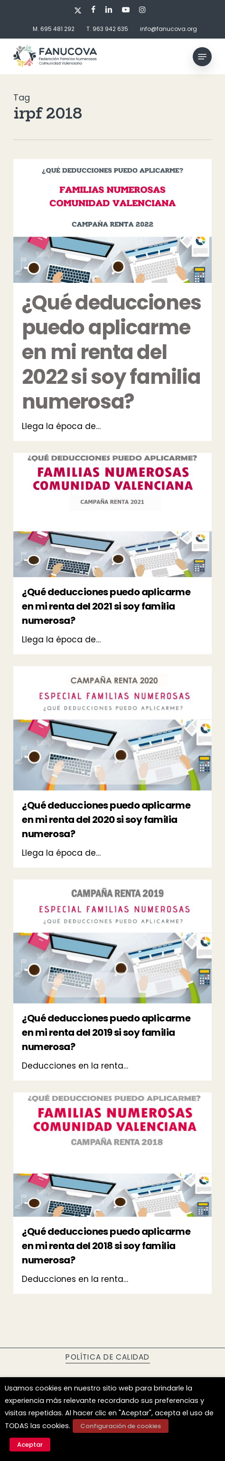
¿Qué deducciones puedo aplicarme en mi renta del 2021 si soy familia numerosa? (106, 606)
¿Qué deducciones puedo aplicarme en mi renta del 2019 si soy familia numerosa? (106, 1032)
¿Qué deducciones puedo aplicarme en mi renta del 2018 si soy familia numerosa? (106, 1246)
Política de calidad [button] (108, 1357)
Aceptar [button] (30, 1444)
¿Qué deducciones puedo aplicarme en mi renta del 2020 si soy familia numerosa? (106, 820)
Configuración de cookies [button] (120, 1426)
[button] (202, 56)
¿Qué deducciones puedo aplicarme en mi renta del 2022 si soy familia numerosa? (111, 352)
